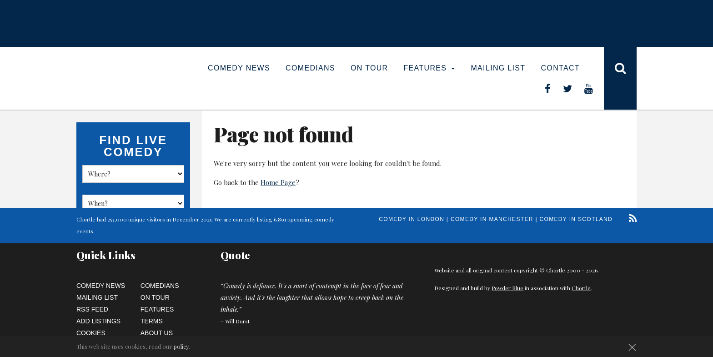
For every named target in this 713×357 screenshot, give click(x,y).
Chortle (581, 288)
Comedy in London (411, 219)
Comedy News (239, 68)
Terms (152, 321)
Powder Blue (507, 288)
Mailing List (498, 68)
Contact (560, 68)
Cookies (90, 333)
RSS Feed (92, 309)
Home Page (278, 182)
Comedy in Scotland (576, 219)
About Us (157, 333)
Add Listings (98, 321)
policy (181, 346)
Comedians (310, 68)
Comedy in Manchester (492, 219)
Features (430, 68)
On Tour (369, 68)
